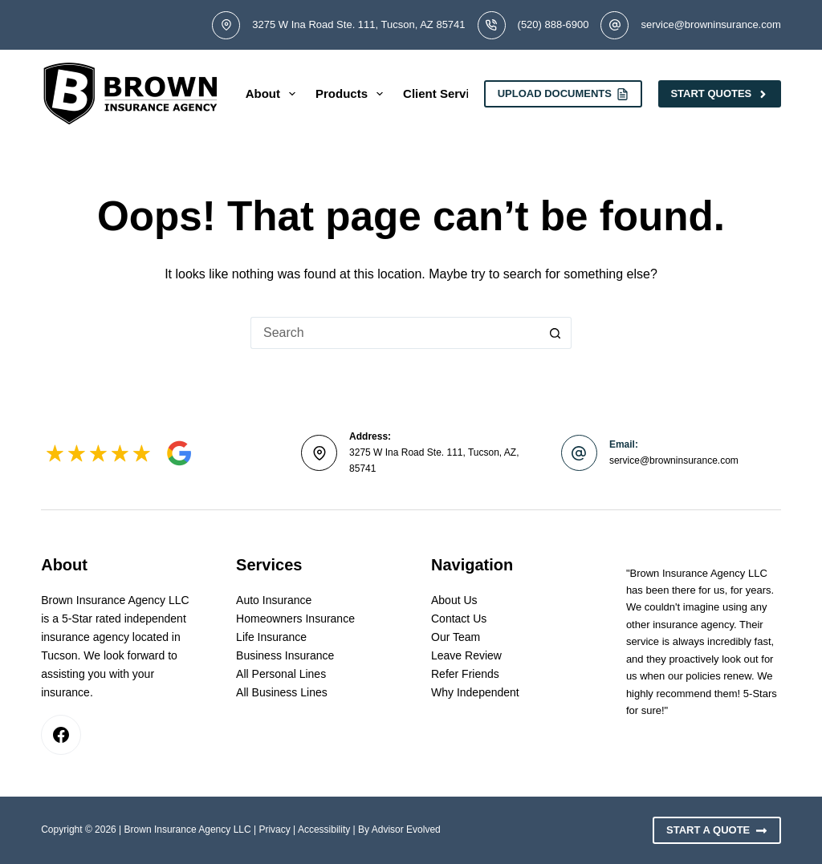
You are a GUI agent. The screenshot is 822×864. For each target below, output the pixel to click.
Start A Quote (716, 830)
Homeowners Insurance (295, 618)
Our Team (455, 637)
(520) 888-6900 (553, 24)
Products (352, 93)
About (274, 93)
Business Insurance (285, 655)
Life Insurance (271, 637)
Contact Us (458, 618)
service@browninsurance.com (710, 24)
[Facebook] (61, 735)
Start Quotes (719, 93)
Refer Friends (465, 673)
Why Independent (475, 692)
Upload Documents (563, 93)
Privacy (274, 829)
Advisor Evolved (406, 829)
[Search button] (555, 333)
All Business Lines (282, 692)
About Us (454, 600)
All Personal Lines (281, 673)
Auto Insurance (273, 600)
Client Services (446, 93)
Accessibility (324, 829)
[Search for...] (394, 333)
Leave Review (466, 655)
